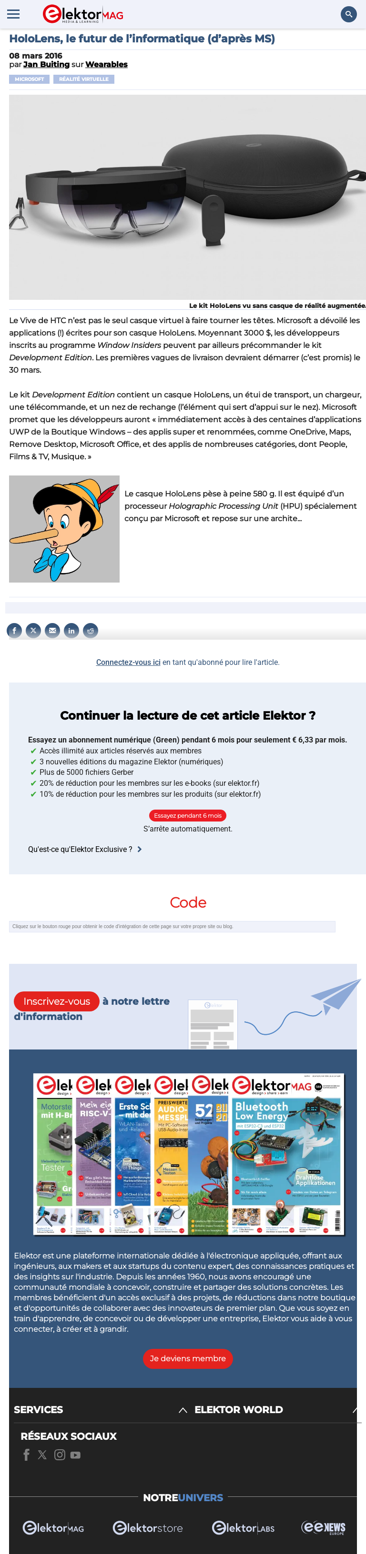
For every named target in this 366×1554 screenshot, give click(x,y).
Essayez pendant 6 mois (188, 815)
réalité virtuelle (84, 79)
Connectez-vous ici (128, 662)
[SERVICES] (101, 1410)
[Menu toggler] (13, 14)
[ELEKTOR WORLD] (278, 1410)
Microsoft (29, 79)
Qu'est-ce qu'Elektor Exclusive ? (86, 849)
